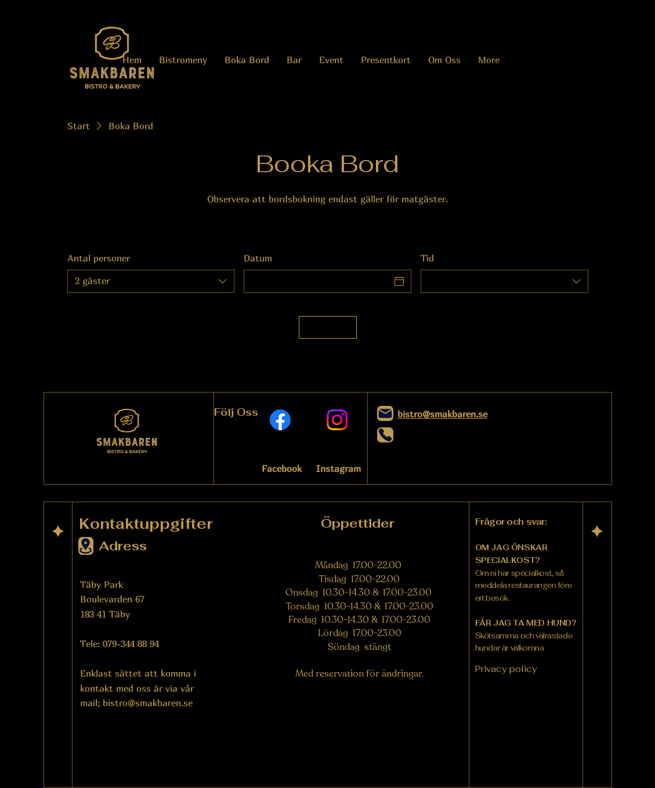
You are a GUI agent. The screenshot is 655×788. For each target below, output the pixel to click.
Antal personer (98, 258)
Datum (258, 258)
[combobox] (151, 281)
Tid (427, 258)
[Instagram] (337, 420)
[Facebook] (280, 420)
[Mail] (385, 413)
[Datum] (317, 281)
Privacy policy (506, 668)
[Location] (85, 546)
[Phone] (385, 434)
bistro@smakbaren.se (148, 703)
